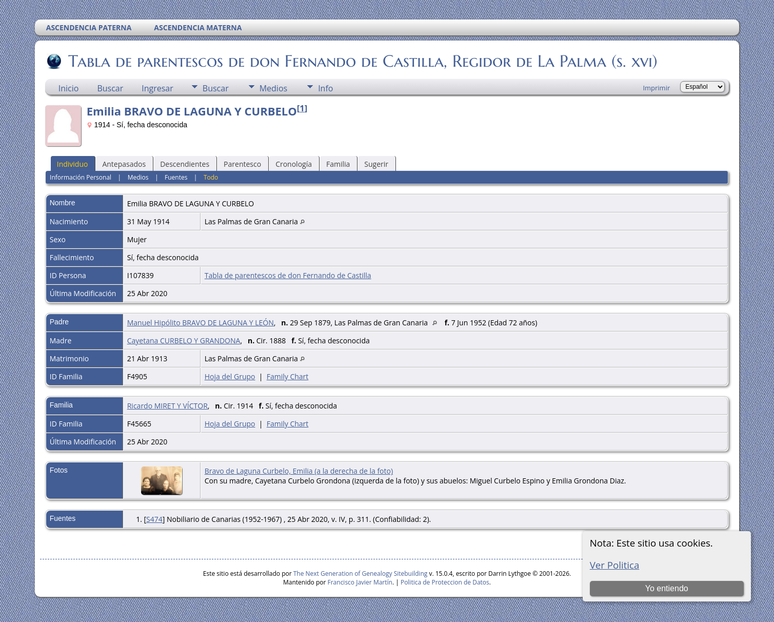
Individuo (72, 164)
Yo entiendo (666, 588)
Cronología (293, 164)
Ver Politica (615, 564)
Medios (273, 88)
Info (325, 88)
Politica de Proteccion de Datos (445, 582)
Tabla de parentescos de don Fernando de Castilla (288, 275)
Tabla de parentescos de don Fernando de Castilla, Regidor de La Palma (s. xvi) (362, 61)
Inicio (68, 88)
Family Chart (288, 376)
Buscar (110, 88)
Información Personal (80, 177)
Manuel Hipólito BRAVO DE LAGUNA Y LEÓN (200, 322)
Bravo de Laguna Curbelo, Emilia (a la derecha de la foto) (299, 471)
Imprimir (656, 87)
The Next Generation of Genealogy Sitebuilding (360, 573)
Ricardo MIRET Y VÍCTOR (167, 406)
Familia (338, 164)
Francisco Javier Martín (360, 582)
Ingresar (157, 88)
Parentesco (242, 164)
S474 (154, 519)
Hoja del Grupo (230, 376)
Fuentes (176, 177)
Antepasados (124, 164)
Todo (211, 177)
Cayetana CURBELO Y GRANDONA (184, 340)
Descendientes (184, 164)
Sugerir (376, 164)
